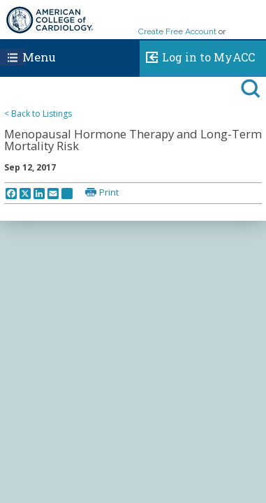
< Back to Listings (38, 113)
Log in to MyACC (197, 55)
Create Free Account (177, 31)
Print (109, 192)
